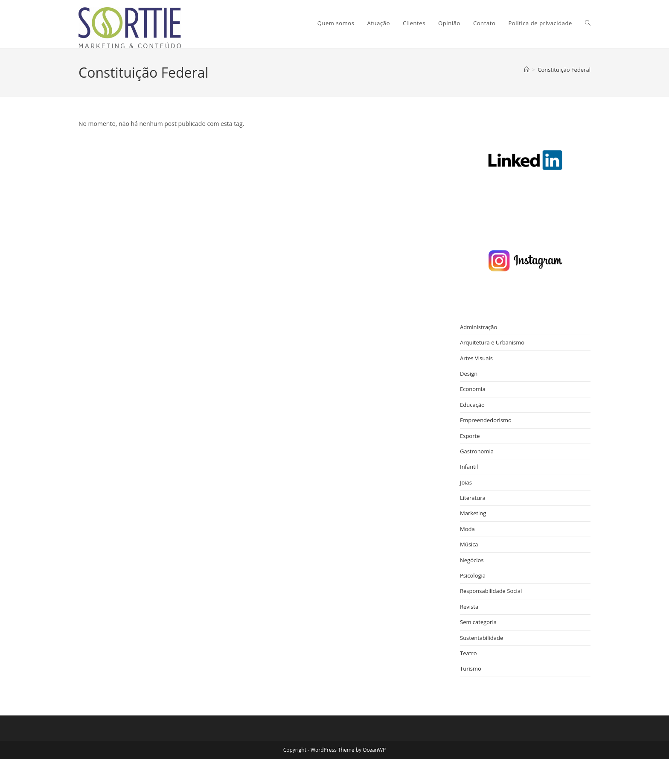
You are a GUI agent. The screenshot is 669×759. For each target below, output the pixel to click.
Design (468, 373)
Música (469, 544)
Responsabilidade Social (491, 591)
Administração (478, 327)
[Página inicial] (526, 69)
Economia (473, 389)
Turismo (470, 668)
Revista (469, 606)
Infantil (469, 466)
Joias (466, 482)
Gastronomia (477, 451)
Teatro (468, 653)
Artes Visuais (476, 358)
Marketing (473, 513)
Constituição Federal (564, 69)
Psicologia (473, 575)
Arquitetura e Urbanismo (492, 342)
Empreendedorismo (486, 420)
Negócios (472, 560)
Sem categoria (478, 622)
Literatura (473, 498)
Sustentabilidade (481, 638)
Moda (467, 529)
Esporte (470, 436)
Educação (472, 405)
